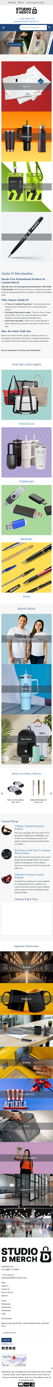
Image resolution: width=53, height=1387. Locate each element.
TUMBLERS (26, 481)
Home (3, 1283)
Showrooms (5, 1304)
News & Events (7, 1292)
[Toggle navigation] (3, 27)
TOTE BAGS (26, 423)
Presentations (6, 1307)
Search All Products (15, 45)
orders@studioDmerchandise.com (26, 21)
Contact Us (5, 1289)
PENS (26, 596)
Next (51, 794)
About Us (5, 1286)
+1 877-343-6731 (26, 18)
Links (3, 1314)
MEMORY (26, 539)
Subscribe (6, 1340)
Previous (2, 794)
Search (3, 1301)
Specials (4, 1296)
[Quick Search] (33, 27)
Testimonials (6, 1310)
